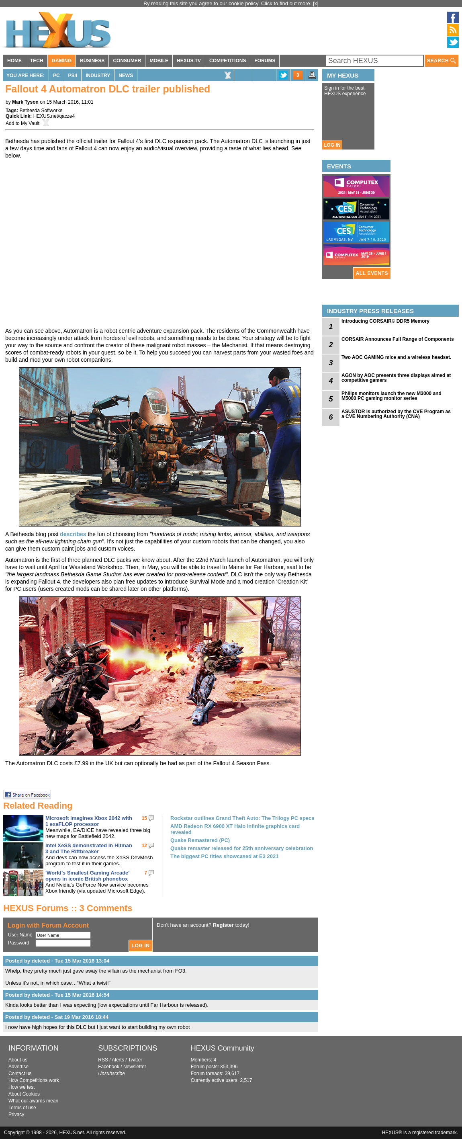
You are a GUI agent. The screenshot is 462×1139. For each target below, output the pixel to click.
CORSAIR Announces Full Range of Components (397, 339)
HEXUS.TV (189, 61)
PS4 (73, 75)
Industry (98, 75)
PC (56, 75)
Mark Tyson (25, 102)
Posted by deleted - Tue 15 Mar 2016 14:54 (57, 995)
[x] (316, 3)
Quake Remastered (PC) (200, 840)
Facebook (108, 1066)
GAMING (62, 61)
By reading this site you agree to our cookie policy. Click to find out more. (228, 3)
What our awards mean (33, 1101)
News (126, 75)
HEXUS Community (222, 1048)
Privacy (16, 1114)
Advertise (18, 1066)
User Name (20, 935)
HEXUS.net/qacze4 (54, 116)
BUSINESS (92, 61)
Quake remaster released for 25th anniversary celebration (241, 848)
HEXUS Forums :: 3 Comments (68, 908)
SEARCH (441, 61)
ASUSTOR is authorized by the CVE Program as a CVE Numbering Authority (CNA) (396, 414)
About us (17, 1060)
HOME (14, 61)
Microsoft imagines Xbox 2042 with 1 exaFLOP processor (88, 821)
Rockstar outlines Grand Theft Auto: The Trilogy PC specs (242, 818)
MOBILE (158, 61)
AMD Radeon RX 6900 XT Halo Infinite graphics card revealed (235, 829)
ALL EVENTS (372, 273)
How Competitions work (33, 1080)
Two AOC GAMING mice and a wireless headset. (396, 357)
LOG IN (332, 145)
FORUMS (264, 61)
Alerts (118, 1060)
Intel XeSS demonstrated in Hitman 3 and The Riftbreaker (88, 848)
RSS (103, 1060)
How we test (21, 1087)
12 (144, 845)
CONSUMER (127, 61)
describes (73, 534)
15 (144, 818)
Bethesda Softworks (40, 110)
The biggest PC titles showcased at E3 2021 (224, 856)
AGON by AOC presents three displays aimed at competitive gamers (396, 378)
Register (223, 925)
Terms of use (22, 1107)
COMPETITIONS (227, 61)
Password (18, 943)
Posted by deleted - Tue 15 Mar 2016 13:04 (57, 961)
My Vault (30, 123)
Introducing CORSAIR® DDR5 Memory (385, 321)
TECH (36, 61)
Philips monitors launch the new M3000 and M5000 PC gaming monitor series (391, 396)
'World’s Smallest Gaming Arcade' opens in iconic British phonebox (87, 876)
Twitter (135, 1060)
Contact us (19, 1073)
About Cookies (24, 1094)
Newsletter (134, 1066)
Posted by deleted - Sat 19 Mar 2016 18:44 (56, 1017)
